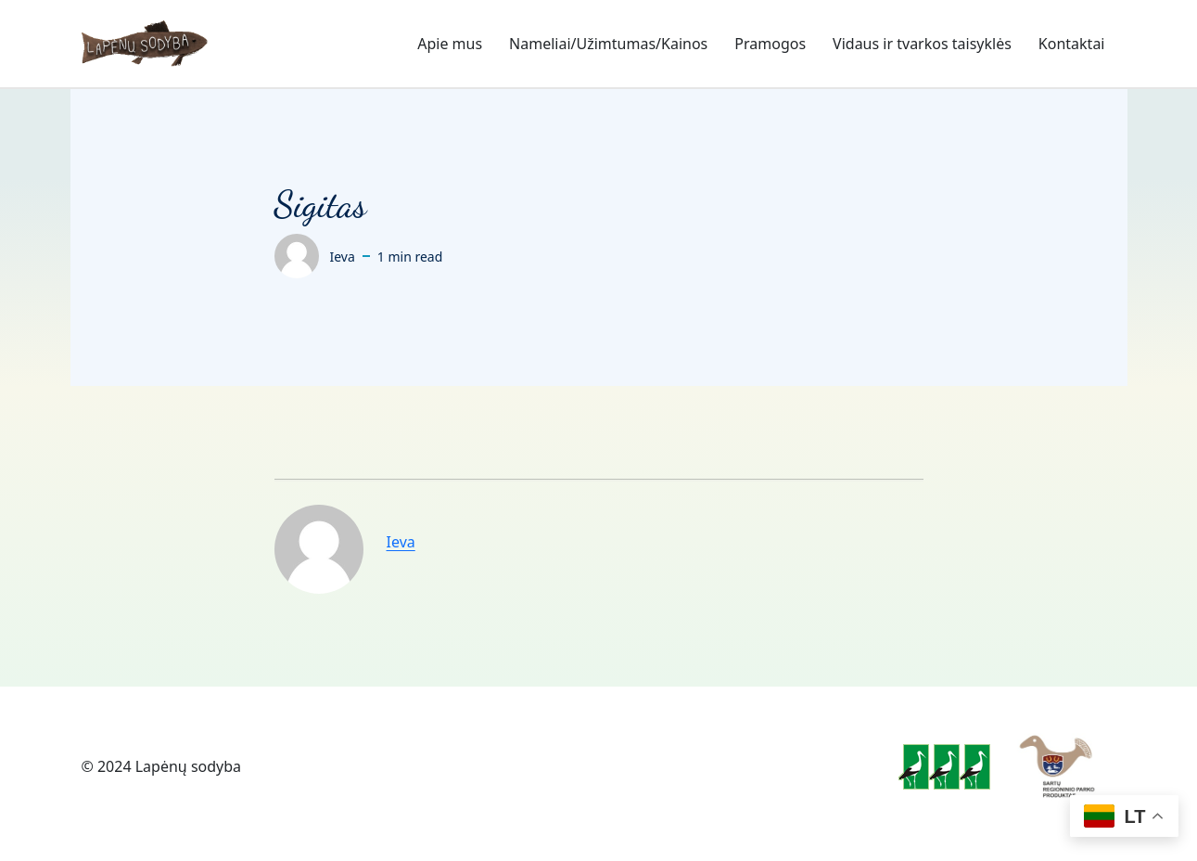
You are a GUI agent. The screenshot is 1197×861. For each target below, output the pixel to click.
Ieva (401, 542)
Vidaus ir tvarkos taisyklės (922, 43)
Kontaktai (1071, 43)
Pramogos (770, 43)
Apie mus (449, 43)
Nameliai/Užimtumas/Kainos (608, 43)
